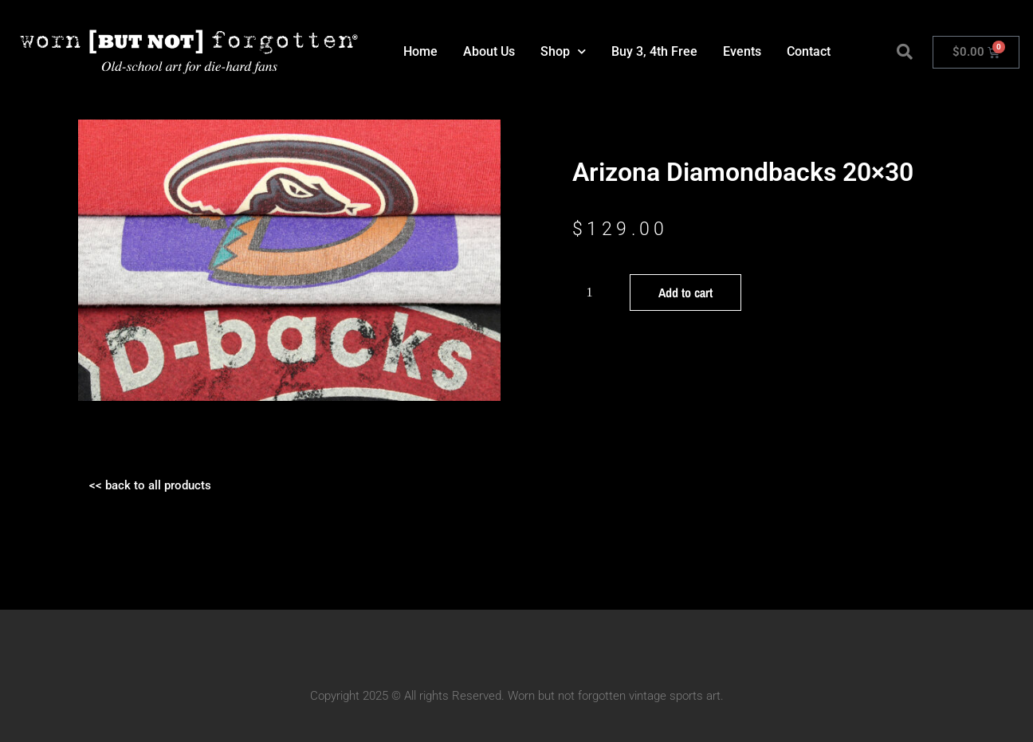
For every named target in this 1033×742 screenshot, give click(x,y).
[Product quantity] (595, 292)
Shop (563, 51)
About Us (489, 51)
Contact (809, 51)
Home (420, 51)
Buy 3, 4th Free (654, 51)
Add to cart (685, 292)
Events (742, 51)
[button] (905, 52)
